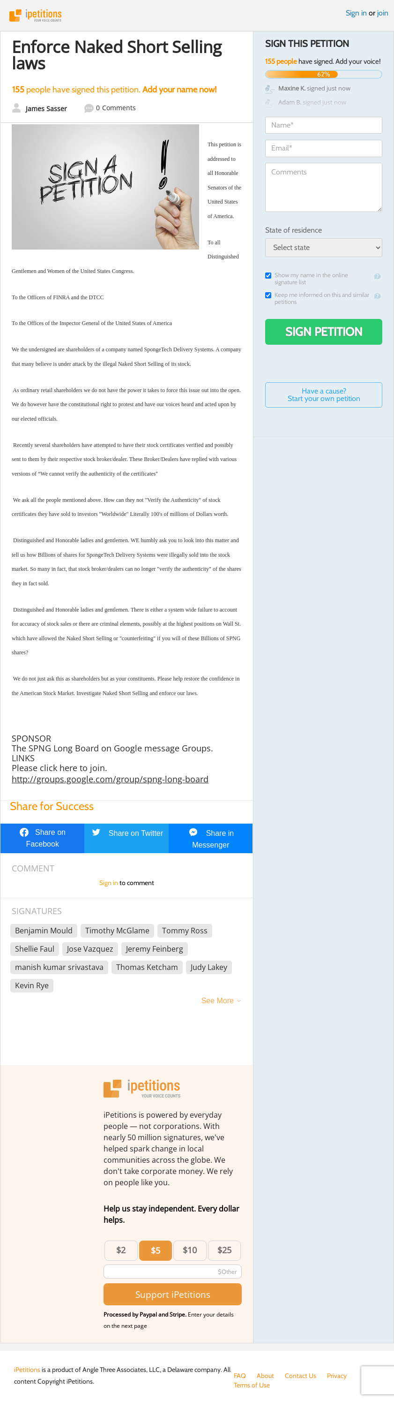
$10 (190, 1250)
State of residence (293, 230)
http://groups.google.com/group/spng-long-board (110, 779)
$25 (224, 1250)
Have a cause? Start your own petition (324, 394)
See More (217, 1001)
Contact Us (300, 1375)
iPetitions (197, 15)
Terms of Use (252, 1385)
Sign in (356, 12)
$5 (155, 1250)
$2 (121, 1250)
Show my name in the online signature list (306, 279)
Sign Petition (324, 332)
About (265, 1375)
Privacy (337, 1375)
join (382, 12)
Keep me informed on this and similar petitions (317, 298)
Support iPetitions (172, 1294)
